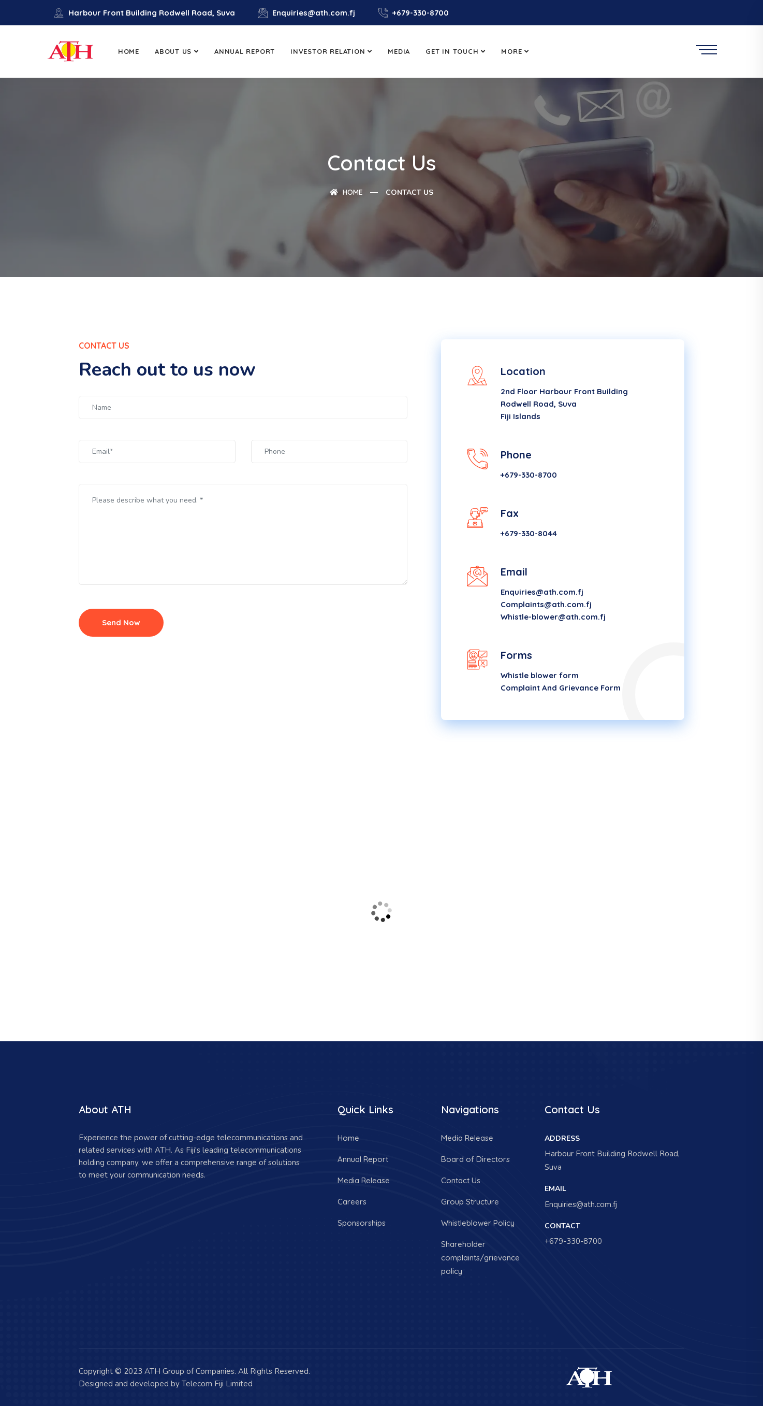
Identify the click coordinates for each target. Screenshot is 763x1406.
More (511, 51)
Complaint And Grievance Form (561, 688)
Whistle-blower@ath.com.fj (553, 617)
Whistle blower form (540, 675)
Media (399, 51)
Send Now (121, 622)
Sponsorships (362, 1223)
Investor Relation (327, 51)
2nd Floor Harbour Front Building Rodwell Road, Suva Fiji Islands (564, 403)
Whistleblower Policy (478, 1223)
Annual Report (244, 51)
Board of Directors (475, 1159)
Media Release (364, 1180)
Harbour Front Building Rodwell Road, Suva (144, 13)
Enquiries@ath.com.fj (306, 13)
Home (128, 51)
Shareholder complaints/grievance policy (480, 1257)
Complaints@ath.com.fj (546, 604)
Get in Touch (451, 51)
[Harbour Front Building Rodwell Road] (381, 911)
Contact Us (460, 1180)
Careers (352, 1202)
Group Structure (470, 1202)
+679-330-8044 (529, 533)
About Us (173, 51)
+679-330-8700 (413, 13)
